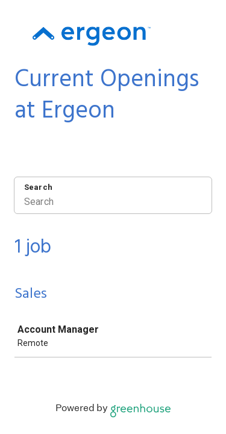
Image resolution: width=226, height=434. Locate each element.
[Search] (113, 203)
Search (38, 187)
